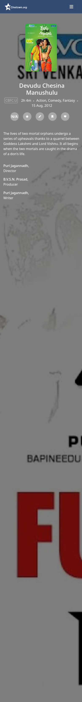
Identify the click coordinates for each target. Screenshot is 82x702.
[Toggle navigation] (71, 7)
